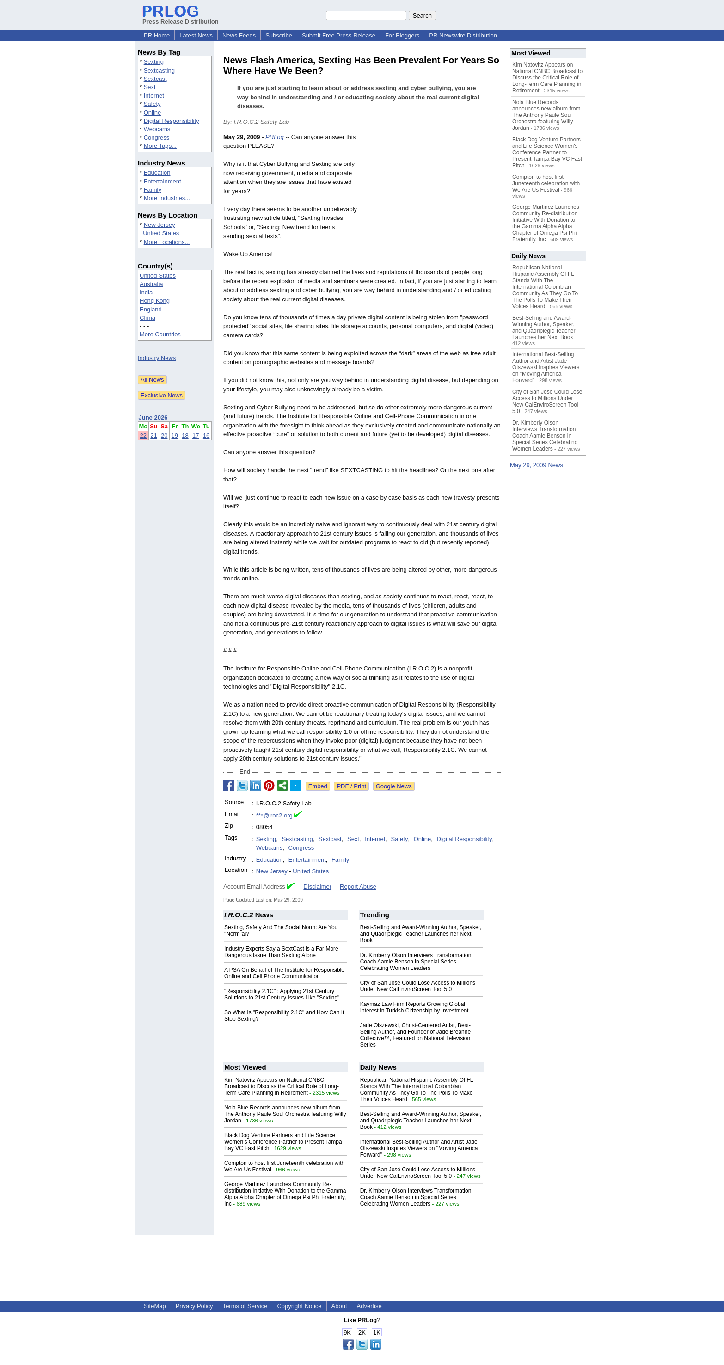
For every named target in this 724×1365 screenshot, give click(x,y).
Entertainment (162, 181)
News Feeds (239, 35)
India (146, 292)
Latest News (196, 35)
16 (206, 435)
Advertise (369, 1306)
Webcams (157, 129)
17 (195, 435)
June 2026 (153, 417)
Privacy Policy (194, 1306)
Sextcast (155, 78)
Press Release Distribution (180, 18)
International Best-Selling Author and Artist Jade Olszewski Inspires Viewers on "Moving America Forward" (419, 1148)
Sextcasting (159, 70)
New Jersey (159, 224)
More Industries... (167, 198)
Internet (154, 95)
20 (164, 435)
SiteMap (155, 1306)
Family (152, 189)
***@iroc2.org (274, 815)
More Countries (160, 334)
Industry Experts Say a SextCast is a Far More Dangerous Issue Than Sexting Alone (281, 951)
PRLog (274, 137)
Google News (394, 786)
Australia (151, 283)
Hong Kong (155, 300)
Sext (150, 87)
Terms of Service (245, 1306)
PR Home (157, 35)
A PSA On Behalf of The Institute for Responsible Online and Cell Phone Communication (284, 973)
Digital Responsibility (171, 120)
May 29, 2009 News (536, 465)
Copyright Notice (299, 1306)
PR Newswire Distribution (463, 35)
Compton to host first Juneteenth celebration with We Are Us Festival (546, 183)
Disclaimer (317, 886)
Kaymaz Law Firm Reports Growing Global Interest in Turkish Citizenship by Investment (414, 1007)
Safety (152, 103)
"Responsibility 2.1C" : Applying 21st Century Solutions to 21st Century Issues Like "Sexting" (281, 994)
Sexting (154, 61)
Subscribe (278, 35)
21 (153, 435)
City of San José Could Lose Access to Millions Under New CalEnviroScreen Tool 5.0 (417, 986)
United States (161, 233)
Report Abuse (358, 886)
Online (152, 112)
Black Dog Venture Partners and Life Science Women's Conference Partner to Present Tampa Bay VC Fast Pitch (283, 1142)
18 (185, 435)
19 (175, 435)
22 (143, 435)
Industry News (157, 357)
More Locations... (167, 241)
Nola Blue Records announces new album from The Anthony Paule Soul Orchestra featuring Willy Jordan (285, 1114)
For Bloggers (402, 35)
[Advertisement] (431, 200)
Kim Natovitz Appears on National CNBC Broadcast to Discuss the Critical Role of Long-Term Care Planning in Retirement (281, 1086)
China (147, 317)
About (339, 1306)
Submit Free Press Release (338, 35)
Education (157, 172)
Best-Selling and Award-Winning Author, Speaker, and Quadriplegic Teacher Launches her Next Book (421, 934)
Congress (157, 137)
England (151, 309)
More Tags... (160, 145)
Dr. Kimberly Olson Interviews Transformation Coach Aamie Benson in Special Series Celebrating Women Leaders (416, 961)
